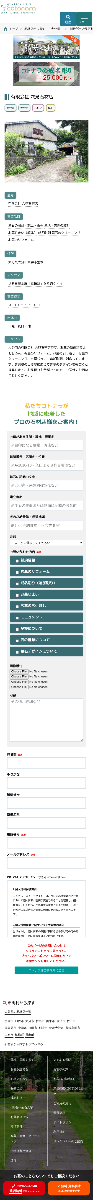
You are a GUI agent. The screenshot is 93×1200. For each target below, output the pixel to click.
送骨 (14, 1160)
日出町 (29, 1034)
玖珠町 (19, 1034)
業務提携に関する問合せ (68, 1091)
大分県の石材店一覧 (18, 1011)
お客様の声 (62, 1069)
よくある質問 (63, 1060)
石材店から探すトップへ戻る (24, 1044)
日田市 (32, 1028)
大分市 (29, 1021)
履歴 (68, 19)
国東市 (50, 1021)
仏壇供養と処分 (22, 1151)
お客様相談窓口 (65, 1079)
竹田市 (71, 1021)
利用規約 (60, 1131)
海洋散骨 (17, 1126)
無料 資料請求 (69, 1188)
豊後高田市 (72, 1028)
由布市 (9, 1034)
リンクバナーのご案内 (68, 1144)
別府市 (43, 1028)
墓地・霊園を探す (23, 1060)
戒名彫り (17, 1098)
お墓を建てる (20, 1069)
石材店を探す (20, 1079)
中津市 (22, 1028)
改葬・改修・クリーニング (25, 1138)
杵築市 (40, 1021)
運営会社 (60, 1113)
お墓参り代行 (20, 1117)
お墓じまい (19, 1088)
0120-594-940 (24, 1188)
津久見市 (10, 1028)
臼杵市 (19, 1021)
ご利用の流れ (63, 1103)
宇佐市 (9, 1021)
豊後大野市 (56, 1028)
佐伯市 (61, 1021)
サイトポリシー (65, 1122)
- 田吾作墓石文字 (23, 1107)
